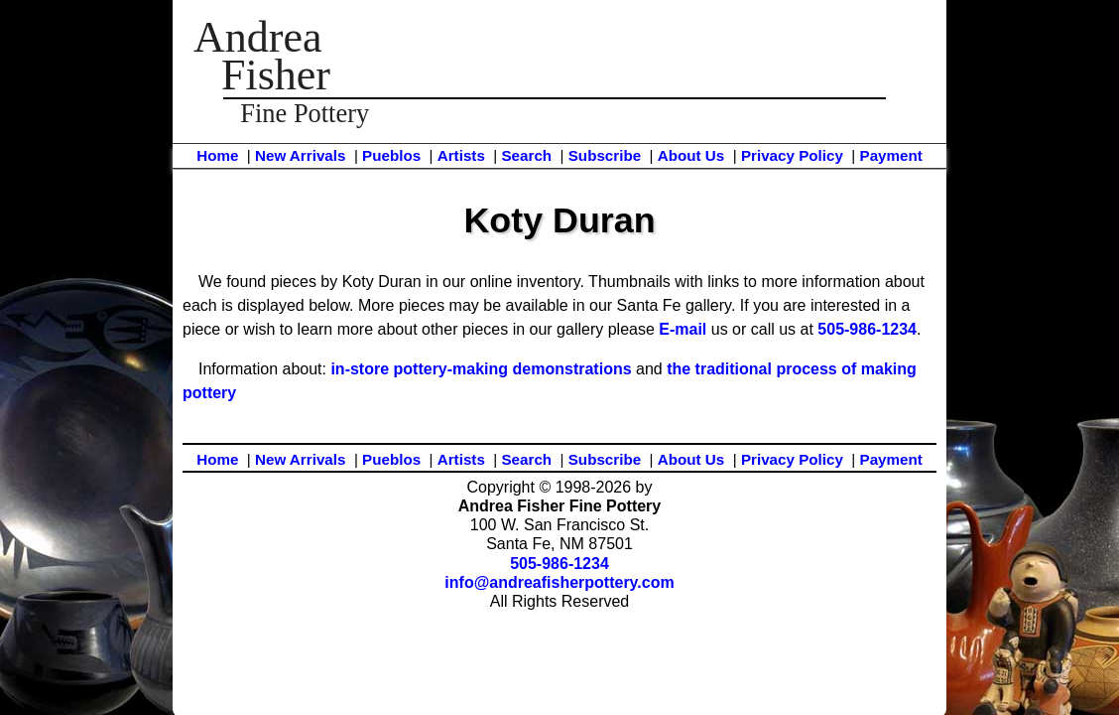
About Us (691, 155)
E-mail (682, 329)
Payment (891, 155)
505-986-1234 (867, 329)
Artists (461, 155)
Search (526, 155)
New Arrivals (300, 155)
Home (217, 155)
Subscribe (604, 155)
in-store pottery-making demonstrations (480, 368)
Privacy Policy (792, 155)
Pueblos (391, 155)
